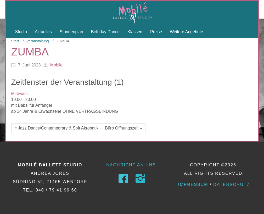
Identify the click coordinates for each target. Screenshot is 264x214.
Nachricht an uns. (132, 165)
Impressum (193, 184)
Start (15, 41)
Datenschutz (231, 184)
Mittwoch (19, 93)
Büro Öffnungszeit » (123, 128)
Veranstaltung (37, 41)
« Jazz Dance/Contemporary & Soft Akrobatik (57, 128)
